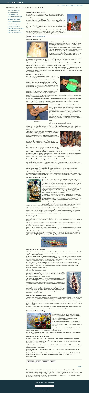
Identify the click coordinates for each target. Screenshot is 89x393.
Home (58, 5)
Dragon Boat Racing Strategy (14, 30)
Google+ (45, 361)
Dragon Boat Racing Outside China (15, 32)
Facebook (31, 361)
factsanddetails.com (40, 36)
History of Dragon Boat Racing (14, 26)
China (62, 5)
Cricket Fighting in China (13, 12)
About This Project (39, 382)
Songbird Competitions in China (14, 21)
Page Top (79, 366)
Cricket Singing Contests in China (15, 16)
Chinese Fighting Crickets (13, 14)
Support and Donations (49, 382)
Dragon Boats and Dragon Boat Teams (16, 28)
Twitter (38, 361)
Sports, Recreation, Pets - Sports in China (74, 5)
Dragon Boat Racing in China (14, 24)
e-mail (53, 361)
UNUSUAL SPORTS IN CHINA (14, 10)
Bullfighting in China (12, 23)
